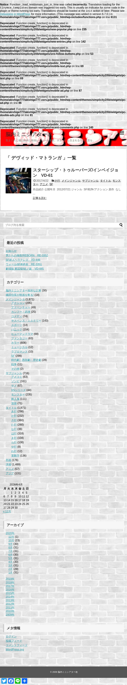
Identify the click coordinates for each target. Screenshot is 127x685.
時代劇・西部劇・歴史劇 (26, 361)
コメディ (16, 317)
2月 (11, 570)
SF (51, 185)
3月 (11, 566)
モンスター (18, 395)
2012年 (10, 604)
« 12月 (7, 512)
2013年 (10, 601)
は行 (14, 434)
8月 (11, 548)
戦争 (14, 365)
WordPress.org (15, 650)
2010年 (10, 612)
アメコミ (16, 377)
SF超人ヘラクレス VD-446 (23, 260)
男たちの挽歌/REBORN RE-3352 (27, 256)
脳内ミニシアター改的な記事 (23, 291)
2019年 (10, 579)
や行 (14, 447)
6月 (11, 555)
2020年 (10, 534)
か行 (14, 416)
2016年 (10, 590)
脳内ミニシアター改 (29, 135)
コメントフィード (17, 646)
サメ (14, 386)
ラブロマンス (19, 352)
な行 (14, 430)
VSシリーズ (18, 391)
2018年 (10, 583)
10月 (11, 541)
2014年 (10, 597)
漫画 (14, 404)
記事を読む (40, 199)
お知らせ (11, 252)
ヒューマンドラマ (22, 334)
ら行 (14, 443)
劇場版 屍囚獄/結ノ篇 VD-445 (25, 269)
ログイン (11, 637)
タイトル (105, 181)
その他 (15, 369)
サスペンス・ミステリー (26, 321)
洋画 (8, 465)
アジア (10, 474)
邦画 (8, 461)
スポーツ (16, 326)
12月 (11, 537)
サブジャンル (90, 181)
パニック (16, 330)
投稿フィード (14, 641)
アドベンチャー (20, 308)
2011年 (10, 608)
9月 (11, 545)
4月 (11, 562)
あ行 (14, 412)
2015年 (10, 594)
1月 (11, 573)
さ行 (57, 181)
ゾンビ (15, 382)
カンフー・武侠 (20, 312)
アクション (18, 303)
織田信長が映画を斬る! (20, 295)
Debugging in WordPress (15, 15)
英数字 (15, 456)
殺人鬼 (15, 400)
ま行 (14, 438)
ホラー (15, 343)
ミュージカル (19, 348)
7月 (11, 552)
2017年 (10, 587)
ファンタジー (19, 339)
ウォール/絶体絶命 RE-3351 (24, 265)
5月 (11, 559)
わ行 (14, 452)
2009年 (10, 615)
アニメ (44, 185)
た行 (14, 425)
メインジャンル (71, 181)
